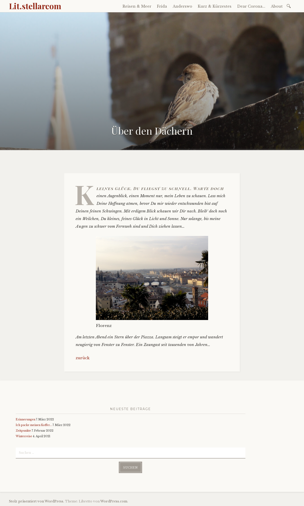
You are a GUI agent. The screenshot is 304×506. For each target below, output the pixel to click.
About (277, 6)
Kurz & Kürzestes (214, 6)
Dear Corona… (251, 6)
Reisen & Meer (137, 6)
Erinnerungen (25, 419)
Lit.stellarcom (35, 5)
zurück (83, 358)
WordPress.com (113, 501)
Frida (162, 6)
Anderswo (182, 6)
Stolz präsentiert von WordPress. (36, 501)
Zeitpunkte (23, 430)
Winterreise (24, 436)
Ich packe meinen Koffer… (34, 425)
